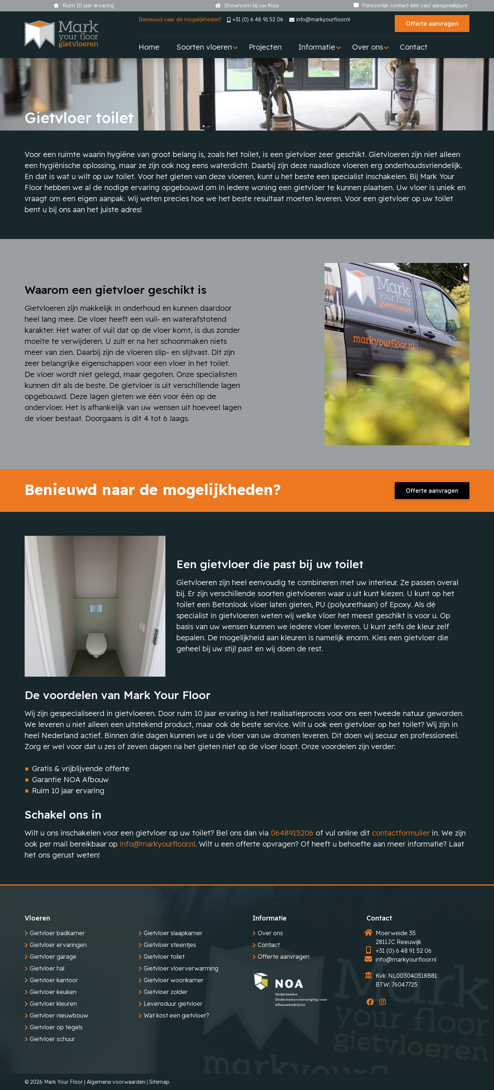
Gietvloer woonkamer (174, 980)
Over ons (270, 933)
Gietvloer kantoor (54, 980)
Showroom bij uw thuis (247, 5)
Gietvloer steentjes (170, 944)
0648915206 (292, 832)
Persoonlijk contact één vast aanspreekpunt (411, 5)
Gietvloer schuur (52, 1039)
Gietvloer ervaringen (58, 944)
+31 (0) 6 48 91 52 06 (255, 19)
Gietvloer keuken (53, 991)
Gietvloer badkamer (57, 933)
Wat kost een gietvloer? (176, 1015)
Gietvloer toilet (164, 956)
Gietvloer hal (47, 968)
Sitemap (159, 1082)
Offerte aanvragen (432, 23)
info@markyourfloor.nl (319, 19)
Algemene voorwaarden (116, 1082)
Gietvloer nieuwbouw (59, 1015)
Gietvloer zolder (166, 991)
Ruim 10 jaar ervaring (83, 5)
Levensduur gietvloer (173, 1003)
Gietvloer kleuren (53, 1003)
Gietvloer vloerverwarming (181, 968)
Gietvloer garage (53, 956)
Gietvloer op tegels (56, 1027)
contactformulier (401, 832)
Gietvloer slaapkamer (173, 933)
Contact (269, 944)
